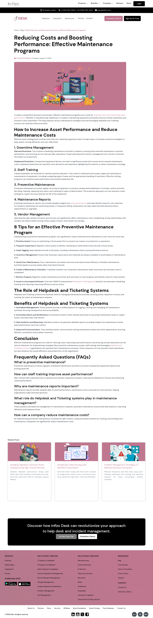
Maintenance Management (83, 281)
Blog (22, 30)
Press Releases (108, 608)
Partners (119, 3)
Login (139, 3)
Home (16, 30)
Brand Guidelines (79, 608)
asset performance (78, 203)
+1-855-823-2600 (68, 10)
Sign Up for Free (132, 18)
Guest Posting (94, 608)
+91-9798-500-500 (85, 10)
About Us (31, 608)
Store (129, 3)
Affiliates (66, 608)
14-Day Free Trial (66, 536)
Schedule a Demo (113, 18)
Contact (89, 18)
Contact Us (121, 608)
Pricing (81, 18)
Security (57, 608)
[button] (83, 3)
